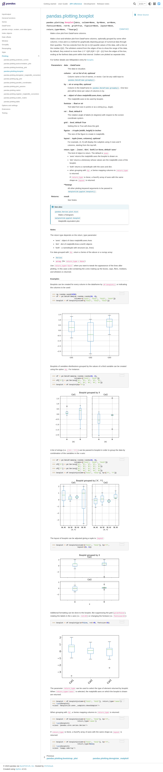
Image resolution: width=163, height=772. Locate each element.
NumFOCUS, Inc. (27, 766)
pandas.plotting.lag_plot (13, 79)
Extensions (6, 109)
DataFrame (6, 26)
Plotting (5, 56)
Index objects (7, 33)
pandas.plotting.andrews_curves (16, 60)
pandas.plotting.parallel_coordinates (17, 83)
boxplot (90, 60)
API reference (76, 4)
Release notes (103, 4)
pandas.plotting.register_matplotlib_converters (21, 94)
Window (5, 41)
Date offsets (6, 37)
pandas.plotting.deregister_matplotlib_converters (22, 75)
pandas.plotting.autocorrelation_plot (17, 64)
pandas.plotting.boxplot (13, 71)
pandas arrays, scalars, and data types (16, 29)
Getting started (50, 4)
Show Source (141, 15)
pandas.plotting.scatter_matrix (15, 98)
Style (4, 52)
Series (4, 22)
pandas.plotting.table (12, 102)
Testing (4, 113)
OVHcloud (48, 766)
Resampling (6, 48)
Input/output (6, 14)
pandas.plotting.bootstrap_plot (15, 67)
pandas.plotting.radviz (12, 90)
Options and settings (10, 105)
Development (89, 4)
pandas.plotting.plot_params (14, 86)
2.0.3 (141, 4)
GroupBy (5, 45)
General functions (8, 18)
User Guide (63, 4)
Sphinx (19, 769)
